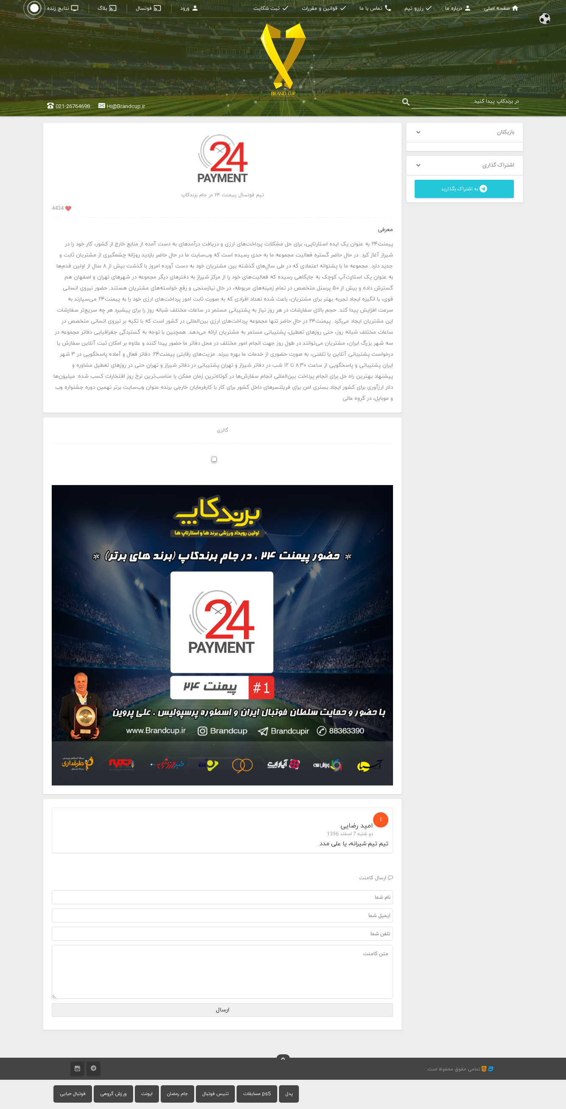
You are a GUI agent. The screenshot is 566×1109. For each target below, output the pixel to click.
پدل (289, 1093)
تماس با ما (376, 8)
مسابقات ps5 (257, 1093)
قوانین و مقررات (324, 8)
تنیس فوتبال (215, 1093)
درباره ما (458, 8)
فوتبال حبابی (73, 1093)
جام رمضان (177, 1093)
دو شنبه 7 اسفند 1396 (350, 833)
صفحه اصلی (501, 8)
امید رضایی (356, 825)
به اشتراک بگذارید (464, 189)
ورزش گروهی (113, 1093)
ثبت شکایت (271, 8)
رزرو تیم (418, 8)
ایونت (147, 1093)
